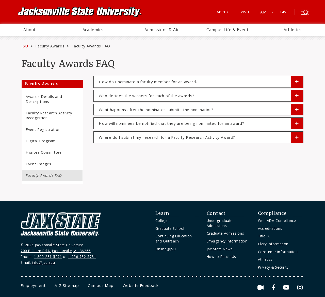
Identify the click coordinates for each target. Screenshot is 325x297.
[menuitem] (29, 30)
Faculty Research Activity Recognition (49, 115)
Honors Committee (44, 152)
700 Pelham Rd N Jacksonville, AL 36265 (56, 250)
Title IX (264, 236)
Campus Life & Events (228, 29)
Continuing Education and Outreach (173, 238)
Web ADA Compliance (277, 220)
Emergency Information (227, 241)
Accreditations (270, 228)
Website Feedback (141, 285)
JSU (25, 45)
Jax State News (220, 249)
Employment (33, 285)
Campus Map (100, 285)
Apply (223, 11)
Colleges (162, 220)
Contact (216, 213)
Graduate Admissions (225, 233)
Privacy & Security (273, 267)
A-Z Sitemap (67, 285)
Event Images (38, 163)
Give (284, 11)
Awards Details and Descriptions (44, 99)
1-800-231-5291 (48, 256)
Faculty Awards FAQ (44, 175)
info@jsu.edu (43, 262)
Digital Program (41, 140)
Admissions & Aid (162, 29)
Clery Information (273, 243)
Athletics (293, 29)
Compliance (272, 213)
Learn (162, 213)
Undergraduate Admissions (220, 223)
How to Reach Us (221, 256)
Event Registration (43, 129)
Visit (245, 11)
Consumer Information (278, 251)
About (29, 29)
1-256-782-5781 (82, 256)
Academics (93, 29)
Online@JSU (165, 249)
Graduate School (169, 228)
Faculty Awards (49, 45)
